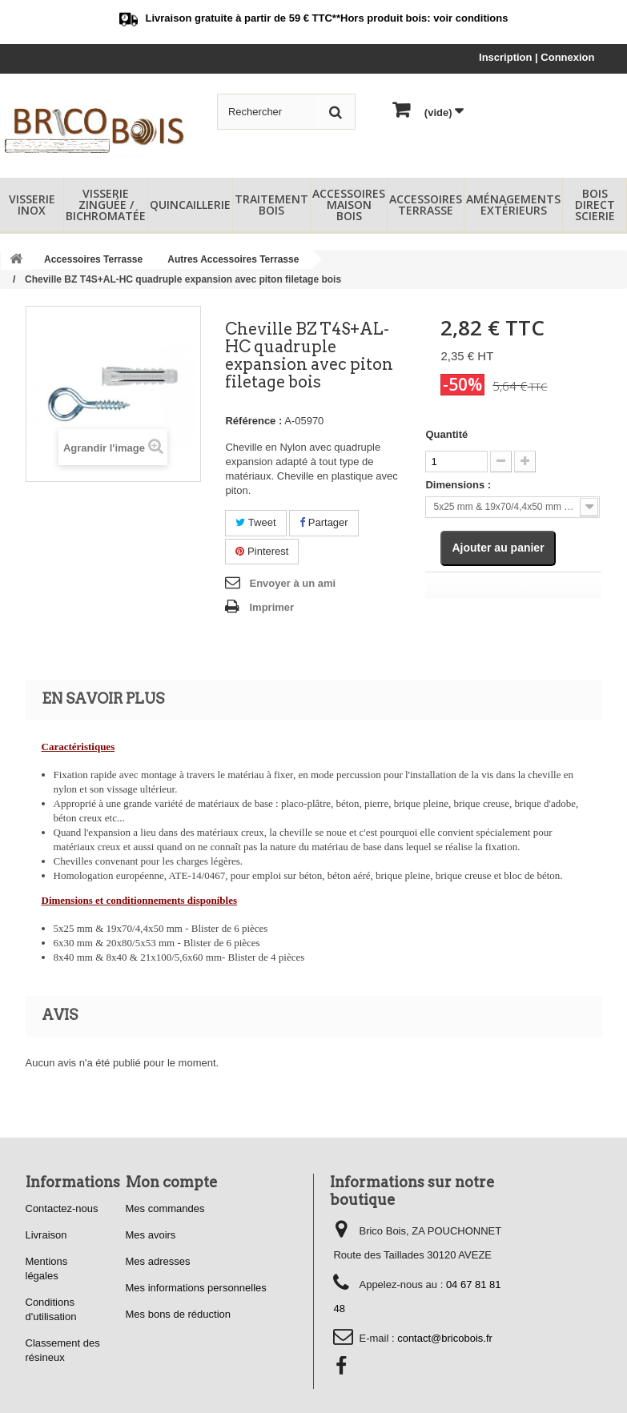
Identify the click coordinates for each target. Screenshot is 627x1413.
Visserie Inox (32, 204)
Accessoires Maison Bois (348, 204)
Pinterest (261, 551)
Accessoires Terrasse (425, 204)
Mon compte (172, 1182)
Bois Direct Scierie (595, 204)
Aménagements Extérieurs (513, 204)
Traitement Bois (271, 204)
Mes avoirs (151, 1235)
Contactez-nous (62, 1208)
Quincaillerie (190, 204)
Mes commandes (165, 1208)
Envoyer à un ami (292, 583)
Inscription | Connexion (536, 57)
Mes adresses (158, 1261)
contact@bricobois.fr (444, 1338)
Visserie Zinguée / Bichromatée (106, 204)
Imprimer (271, 607)
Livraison (46, 1235)
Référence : (253, 421)
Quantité (446, 434)
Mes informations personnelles (196, 1288)
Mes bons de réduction (178, 1314)
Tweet (255, 522)
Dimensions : (458, 485)
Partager (323, 522)
